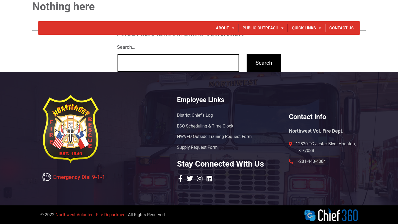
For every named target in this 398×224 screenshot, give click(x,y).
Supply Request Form (197, 147)
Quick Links (306, 28)
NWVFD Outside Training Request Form (214, 136)
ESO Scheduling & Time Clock (205, 125)
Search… (126, 47)
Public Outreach (263, 28)
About (225, 28)
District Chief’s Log (195, 115)
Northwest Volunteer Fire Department (91, 214)
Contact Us (341, 28)
